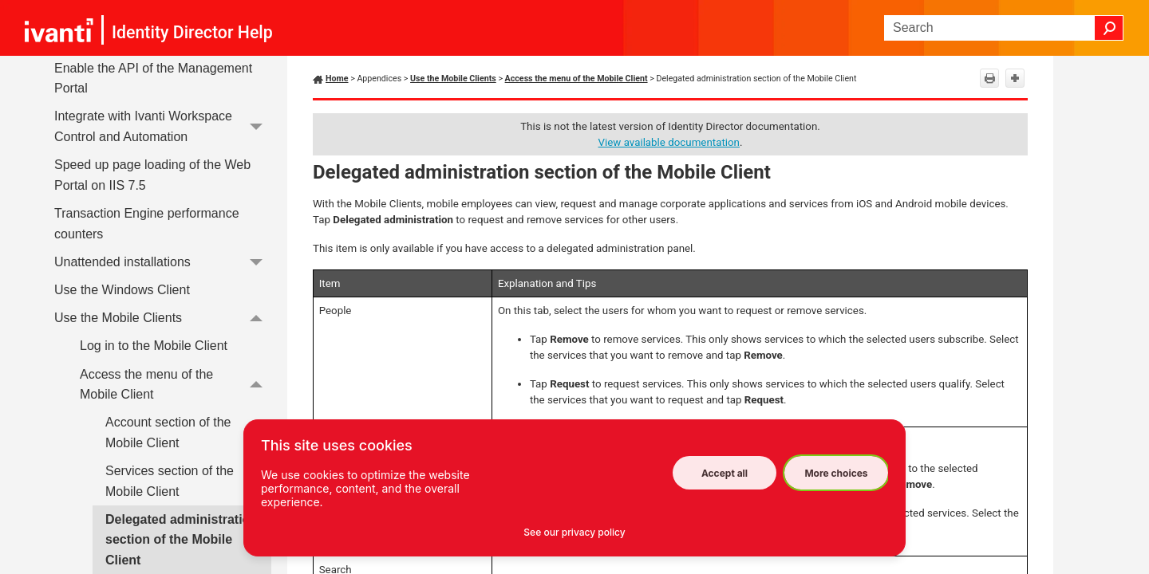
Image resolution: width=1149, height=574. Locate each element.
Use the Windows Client (122, 290)
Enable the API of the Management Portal (153, 78)
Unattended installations (162, 262)
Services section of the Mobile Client (169, 481)
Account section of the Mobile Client (168, 432)
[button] (1109, 28)
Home (337, 78)
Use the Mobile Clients (162, 318)
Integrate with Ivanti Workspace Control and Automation (162, 127)
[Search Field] (1003, 28)
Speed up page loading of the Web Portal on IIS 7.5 (152, 175)
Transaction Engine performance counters (146, 223)
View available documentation (669, 142)
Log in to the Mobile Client (153, 345)
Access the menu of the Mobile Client (175, 384)
